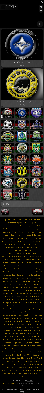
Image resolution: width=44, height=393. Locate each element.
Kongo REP (21, 293)
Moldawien (21, 309)
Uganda (37, 367)
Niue (32, 318)
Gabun (26, 269)
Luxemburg (24, 299)
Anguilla (11, 229)
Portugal (7, 333)
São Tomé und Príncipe (24, 355)
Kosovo (28, 293)
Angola (5, 229)
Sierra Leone (6, 346)
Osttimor (13, 327)
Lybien (31, 299)
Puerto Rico (15, 333)
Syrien (14, 355)
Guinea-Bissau (35, 275)
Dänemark (13, 263)
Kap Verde (29, 287)
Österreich (6, 327)
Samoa (29, 336)
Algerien (33, 223)
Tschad (36, 361)
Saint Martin (5, 339)
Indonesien (37, 278)
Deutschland (13, 259)
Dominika (21, 259)
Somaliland (22, 349)
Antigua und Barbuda (22, 229)
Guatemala (20, 275)
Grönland (39, 272)
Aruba (28, 232)
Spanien (29, 349)
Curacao (5, 259)
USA (22, 370)
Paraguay (20, 330)
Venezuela (6, 373)
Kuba (40, 293)
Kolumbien (37, 290)
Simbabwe (15, 346)
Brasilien (7, 244)
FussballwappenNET (9, 383)
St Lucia (16, 352)
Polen (38, 330)
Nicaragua (5, 318)
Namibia (35, 312)
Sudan (40, 352)
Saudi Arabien (21, 339)
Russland (8, 336)
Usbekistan (28, 370)
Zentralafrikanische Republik (32, 373)
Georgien (39, 269)
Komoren (5, 293)
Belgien (17, 238)
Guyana (5, 278)
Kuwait (7, 296)
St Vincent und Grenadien (29, 352)
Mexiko (5, 309)
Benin (27, 238)
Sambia (22, 336)
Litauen (17, 299)
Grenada (22, 272)
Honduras (17, 278)
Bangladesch (29, 235)
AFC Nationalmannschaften (31, 220)
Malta (39, 303)
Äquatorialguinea (35, 229)
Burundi (17, 247)
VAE (34, 370)
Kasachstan (38, 287)
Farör (28, 266)
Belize (23, 238)
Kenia (17, 290)
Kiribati (30, 290)
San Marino (36, 336)
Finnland (39, 266)
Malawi (15, 303)
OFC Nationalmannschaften (27, 324)
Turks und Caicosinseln (34, 364)
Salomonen (15, 336)
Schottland (31, 339)
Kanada (22, 287)
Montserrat (10, 312)
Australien (7, 235)
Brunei (30, 244)
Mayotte (37, 306)
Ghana (4, 272)
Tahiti (28, 358)
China (30, 250)
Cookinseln (30, 256)
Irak (4, 281)
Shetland (36, 343)
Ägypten (19, 223)
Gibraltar (10, 272)
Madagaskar (7, 303)
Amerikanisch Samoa (8, 226)
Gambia (32, 269)
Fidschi (33, 266)
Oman (39, 324)
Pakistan (20, 327)
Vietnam (13, 373)
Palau (33, 327)
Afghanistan (12, 223)
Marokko (7, 306)
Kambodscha (7, 287)
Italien (7, 284)
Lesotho (17, 296)
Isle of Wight (32, 281)
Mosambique (19, 312)
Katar (13, 290)
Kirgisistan (24, 290)
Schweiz (8, 343)
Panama (38, 327)
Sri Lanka (37, 349)
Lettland (24, 296)
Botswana (39, 241)
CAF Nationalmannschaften (30, 247)
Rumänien (36, 333)
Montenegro (37, 309)
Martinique (14, 306)
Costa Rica (38, 256)
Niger (21, 318)
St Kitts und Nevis (7, 352)
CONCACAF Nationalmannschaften (19, 253)
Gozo (16, 272)
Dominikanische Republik (34, 259)
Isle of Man (23, 281)
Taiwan (33, 358)
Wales (20, 373)
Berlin (32, 238)
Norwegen (37, 321)
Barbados (37, 235)
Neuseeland (38, 315)
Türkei (12, 367)
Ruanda (29, 333)
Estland (16, 266)
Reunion (22, 333)
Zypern (22, 376)
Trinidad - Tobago (27, 361)
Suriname (8, 355)
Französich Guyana (16, 269)
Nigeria (27, 318)
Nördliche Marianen (10, 324)
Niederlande (14, 318)
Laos (12, 296)
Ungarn (10, 370)
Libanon (30, 296)
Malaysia (21, 303)
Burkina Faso (10, 247)
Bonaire (16, 241)
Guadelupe (7, 275)
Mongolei (29, 309)
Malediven (29, 303)
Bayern (5, 238)
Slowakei (39, 346)
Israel (39, 281)
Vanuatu (39, 370)
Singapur (23, 346)
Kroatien (34, 293)
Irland (12, 281)
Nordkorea (7, 321)
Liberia (36, 296)
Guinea (28, 275)
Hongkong (24, 278)
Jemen (24, 284)
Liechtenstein (9, 299)
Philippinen (32, 330)
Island (17, 281)
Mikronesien (13, 309)
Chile (25, 250)
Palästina (27, 327)
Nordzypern (28, 321)
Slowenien (8, 349)
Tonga (18, 361)
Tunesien (13, 364)
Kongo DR (13, 293)
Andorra (39, 226)
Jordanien (36, 284)
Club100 (14, 220)
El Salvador (28, 263)
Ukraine (4, 370)
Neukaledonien (28, 315)
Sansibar (13, 339)
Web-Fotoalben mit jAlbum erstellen (29, 383)
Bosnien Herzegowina (27, 241)
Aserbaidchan (36, 232)
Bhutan (4, 241)
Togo (13, 361)
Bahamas (14, 235)
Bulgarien (36, 244)
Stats (19, 220)
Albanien (26, 223)
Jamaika (12, 284)
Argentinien (7, 232)
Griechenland (30, 272)
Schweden (39, 339)
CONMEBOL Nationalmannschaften (14, 256)
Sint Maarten (31, 346)
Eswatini (22, 266)
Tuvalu (6, 367)
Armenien (22, 232)
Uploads (7, 220)
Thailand (8, 361)
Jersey (29, 284)
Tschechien (5, 364)
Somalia (15, 349)
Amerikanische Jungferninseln (26, 226)
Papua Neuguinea (10, 330)
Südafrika (36, 355)
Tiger (22, 385)
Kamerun (15, 287)
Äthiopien (15, 232)
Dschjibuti (5, 263)
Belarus (10, 238)
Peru (25, 330)
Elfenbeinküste (37, 263)
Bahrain (20, 235)
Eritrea (10, 266)
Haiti (11, 278)
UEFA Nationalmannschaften (24, 367)
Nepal (20, 315)
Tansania (39, 358)
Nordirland (38, 318)
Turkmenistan (22, 364)
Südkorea (5, 358)
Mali (34, 303)
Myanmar (28, 312)
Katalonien (6, 290)
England (4, 266)
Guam (14, 275)
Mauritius (31, 306)
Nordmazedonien (17, 321)
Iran (8, 281)
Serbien (20, 343)
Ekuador (20, 263)
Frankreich (6, 269)
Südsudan (12, 358)
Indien (31, 278)
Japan (19, 284)
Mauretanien (23, 306)
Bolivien (10, 241)
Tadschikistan (21, 358)
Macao (37, 299)
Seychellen (28, 343)
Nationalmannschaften (9, 315)
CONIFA (34, 253)
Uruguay (17, 370)
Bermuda (39, 238)
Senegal (14, 343)
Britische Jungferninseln (19, 244)
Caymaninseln (17, 250)
